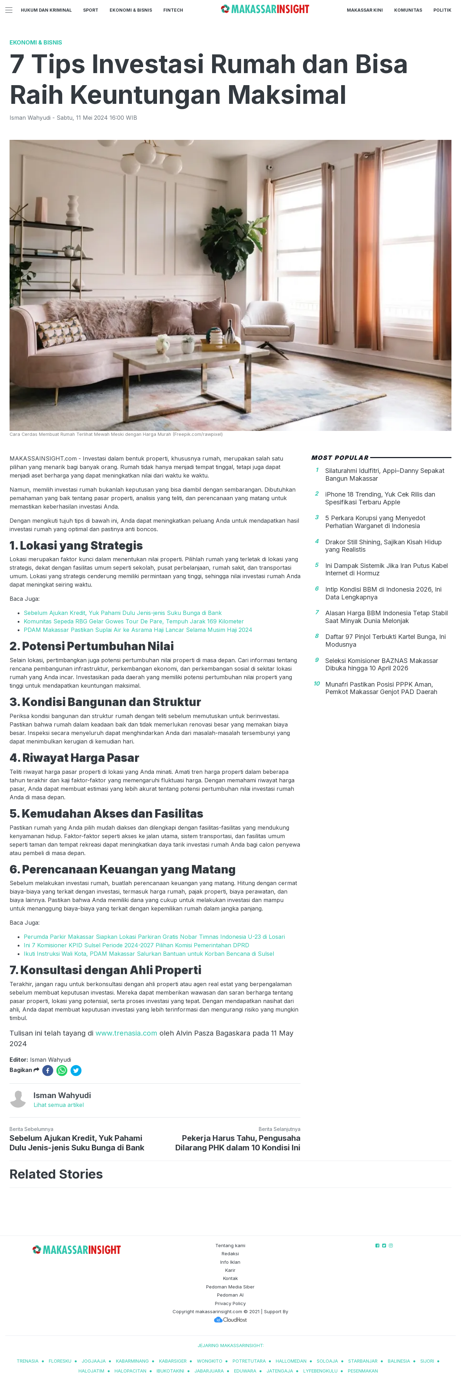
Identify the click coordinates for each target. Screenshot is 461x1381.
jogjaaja (94, 1361)
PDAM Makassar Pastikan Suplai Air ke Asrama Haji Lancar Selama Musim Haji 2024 (138, 629)
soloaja (327, 1361)
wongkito (209, 1361)
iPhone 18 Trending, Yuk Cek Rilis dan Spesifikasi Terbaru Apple (380, 498)
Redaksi (230, 1253)
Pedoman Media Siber (230, 1287)
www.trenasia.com (126, 1033)
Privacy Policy (230, 1303)
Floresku (60, 1361)
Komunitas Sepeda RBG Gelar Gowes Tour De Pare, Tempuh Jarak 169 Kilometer (134, 621)
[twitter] (76, 1070)
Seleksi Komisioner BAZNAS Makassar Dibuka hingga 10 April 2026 (381, 664)
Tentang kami (230, 1245)
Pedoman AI (230, 1295)
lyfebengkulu (320, 1371)
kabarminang (132, 1361)
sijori (427, 1361)
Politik (442, 10)
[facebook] (47, 1070)
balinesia (399, 1361)
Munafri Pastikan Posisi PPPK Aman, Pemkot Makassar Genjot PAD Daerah (381, 688)
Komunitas (408, 10)
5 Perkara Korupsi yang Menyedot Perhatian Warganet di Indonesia (375, 521)
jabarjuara (209, 1371)
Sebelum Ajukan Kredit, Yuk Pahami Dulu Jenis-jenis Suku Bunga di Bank (123, 612)
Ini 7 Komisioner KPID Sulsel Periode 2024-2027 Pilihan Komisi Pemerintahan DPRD (136, 945)
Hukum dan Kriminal (46, 10)
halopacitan (130, 1371)
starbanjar (363, 1361)
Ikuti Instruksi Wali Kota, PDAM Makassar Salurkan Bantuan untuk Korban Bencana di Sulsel (149, 953)
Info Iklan (230, 1262)
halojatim (91, 1371)
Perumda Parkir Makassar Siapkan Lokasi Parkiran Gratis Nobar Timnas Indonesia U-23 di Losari (154, 936)
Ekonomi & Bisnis (131, 10)
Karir (230, 1270)
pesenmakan (363, 1371)
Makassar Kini (365, 10)
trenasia (28, 1361)
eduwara (245, 1371)
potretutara (249, 1361)
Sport (90, 10)
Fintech (173, 10)
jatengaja (280, 1371)
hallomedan (291, 1361)
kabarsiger (173, 1361)
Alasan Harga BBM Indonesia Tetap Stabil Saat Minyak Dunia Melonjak (386, 616)
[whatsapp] (62, 1070)
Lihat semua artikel (59, 1104)
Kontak (230, 1278)
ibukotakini (170, 1371)
